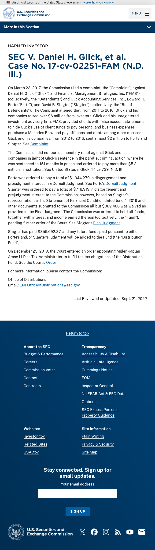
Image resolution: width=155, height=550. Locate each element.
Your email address (77, 484)
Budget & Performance (43, 354)
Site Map (89, 452)
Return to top (77, 333)
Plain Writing (93, 436)
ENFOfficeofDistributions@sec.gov (50, 285)
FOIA (86, 378)
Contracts (32, 386)
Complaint (39, 144)
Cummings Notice (97, 370)
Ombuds (89, 402)
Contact (30, 378)
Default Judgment (121, 183)
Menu (140, 13)
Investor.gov (34, 436)
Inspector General (97, 386)
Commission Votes (39, 370)
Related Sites (35, 444)
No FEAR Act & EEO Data (103, 394)
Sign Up (77, 511)
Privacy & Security (98, 444)
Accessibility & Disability (103, 354)
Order (51, 262)
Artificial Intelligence (100, 362)
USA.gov (31, 452)
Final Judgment (106, 223)
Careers (30, 362)
